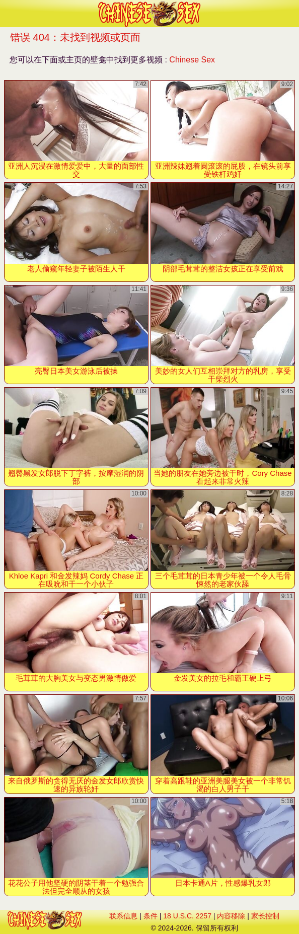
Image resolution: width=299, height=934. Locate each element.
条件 (150, 916)
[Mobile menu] (9, 14)
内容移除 (231, 916)
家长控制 (265, 916)
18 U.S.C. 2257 (187, 916)
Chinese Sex (192, 59)
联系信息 (123, 916)
